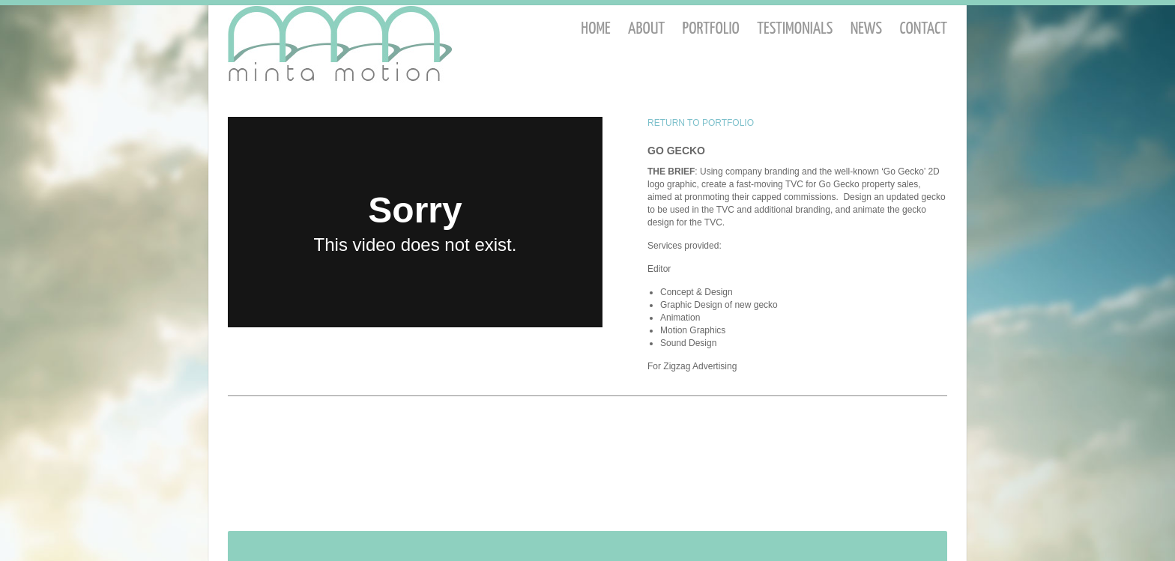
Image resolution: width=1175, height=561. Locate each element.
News (866, 28)
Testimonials (795, 28)
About (646, 28)
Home (595, 28)
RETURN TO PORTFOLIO (700, 123)
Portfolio (711, 28)
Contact (923, 28)
